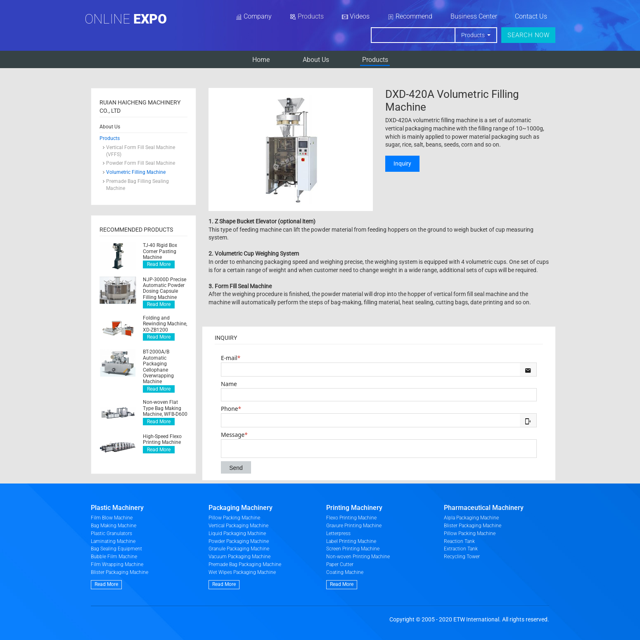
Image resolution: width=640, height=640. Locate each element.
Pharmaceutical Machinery (484, 508)
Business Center (473, 16)
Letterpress (338, 533)
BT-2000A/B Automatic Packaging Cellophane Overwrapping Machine (158, 366)
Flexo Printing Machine (351, 518)
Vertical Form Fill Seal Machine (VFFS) (140, 151)
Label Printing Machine (351, 541)
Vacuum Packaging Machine (239, 556)
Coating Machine (344, 572)
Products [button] (473, 35)
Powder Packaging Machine (239, 541)
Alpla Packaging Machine (471, 518)
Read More (159, 264)
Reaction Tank (459, 541)
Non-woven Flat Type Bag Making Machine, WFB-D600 (165, 408)
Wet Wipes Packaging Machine (242, 572)
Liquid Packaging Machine (237, 533)
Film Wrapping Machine (117, 564)
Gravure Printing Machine (354, 526)
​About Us (316, 60)
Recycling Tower (462, 556)
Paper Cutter (339, 564)
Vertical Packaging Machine (238, 526)
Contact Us (531, 16)
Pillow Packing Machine (234, 518)
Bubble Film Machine (114, 556)
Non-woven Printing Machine (358, 556)
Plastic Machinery (117, 508)
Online (126, 19)
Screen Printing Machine (352, 549)
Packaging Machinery (241, 508)
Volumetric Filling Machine (136, 172)
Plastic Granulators (111, 533)
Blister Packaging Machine (119, 572)
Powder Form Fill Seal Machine (140, 163)
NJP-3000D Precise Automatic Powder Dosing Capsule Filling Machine (164, 288)
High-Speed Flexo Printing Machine (162, 439)
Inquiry (402, 163)
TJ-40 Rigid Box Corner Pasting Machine (160, 251)
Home (261, 60)
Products (375, 60)
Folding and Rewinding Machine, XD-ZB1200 (165, 324)
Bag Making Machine (113, 526)
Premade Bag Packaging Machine (245, 564)
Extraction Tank (461, 549)
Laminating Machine (113, 541)
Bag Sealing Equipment (116, 549)
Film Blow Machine (112, 518)
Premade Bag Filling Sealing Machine (137, 184)
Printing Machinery (354, 508)
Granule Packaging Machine (239, 549)
